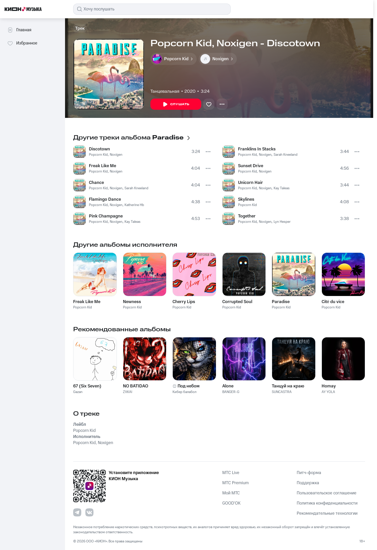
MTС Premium (235, 483)
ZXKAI (127, 392)
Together (247, 216)
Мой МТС (231, 493)
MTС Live (230, 473)
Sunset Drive (250, 166)
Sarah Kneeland (136, 188)
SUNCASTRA (282, 392)
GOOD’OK (231, 503)
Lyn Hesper (282, 221)
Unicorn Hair (250, 183)
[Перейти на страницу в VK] (89, 512)
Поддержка (308, 483)
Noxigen (116, 154)
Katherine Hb (134, 205)
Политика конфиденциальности (327, 503)
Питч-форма (309, 473)
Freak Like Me (102, 166)
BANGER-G (230, 392)
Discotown (99, 149)
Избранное (22, 43)
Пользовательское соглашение (326, 493)
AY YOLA (328, 392)
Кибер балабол (184, 392)
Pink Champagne (106, 216)
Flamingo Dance (105, 199)
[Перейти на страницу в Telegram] (77, 512)
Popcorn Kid (98, 154)
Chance (96, 183)
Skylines (246, 199)
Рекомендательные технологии (327, 513)
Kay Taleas (132, 221)
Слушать (176, 104)
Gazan (78, 392)
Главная (19, 30)
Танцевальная (164, 91)
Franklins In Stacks (257, 149)
